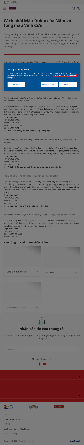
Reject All (68, 84)
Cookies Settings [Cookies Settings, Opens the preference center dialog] (16, 84)
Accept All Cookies (49, 84)
